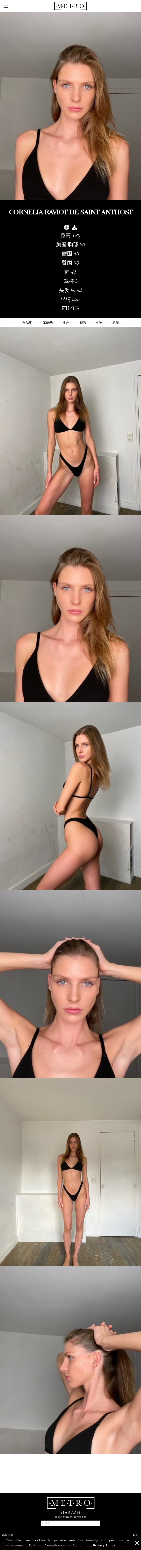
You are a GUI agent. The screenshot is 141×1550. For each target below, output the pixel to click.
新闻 (115, 322)
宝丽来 (48, 322)
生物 (99, 322)
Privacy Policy (104, 1545)
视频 (83, 322)
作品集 (27, 322)
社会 (65, 322)
